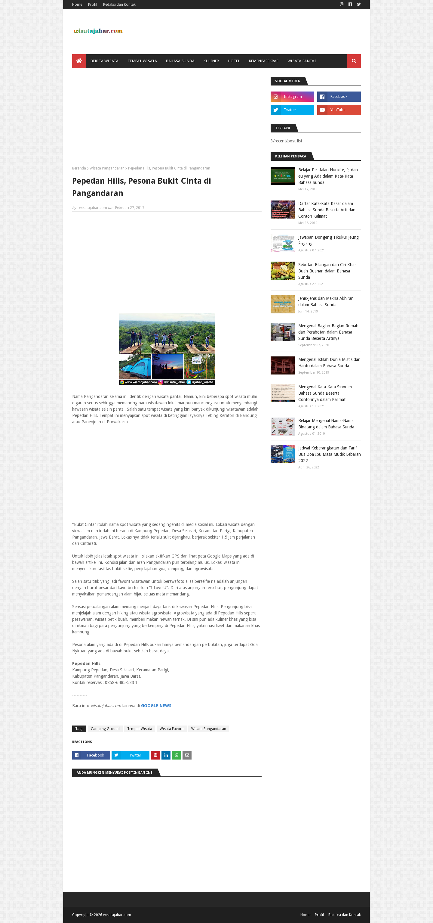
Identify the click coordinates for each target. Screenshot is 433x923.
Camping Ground (105, 729)
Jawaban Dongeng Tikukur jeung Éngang (328, 240)
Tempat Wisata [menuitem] (142, 61)
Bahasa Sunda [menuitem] (180, 61)
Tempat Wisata (139, 729)
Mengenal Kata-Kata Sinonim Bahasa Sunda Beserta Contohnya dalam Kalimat (325, 393)
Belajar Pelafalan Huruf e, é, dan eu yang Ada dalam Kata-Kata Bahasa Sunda (328, 176)
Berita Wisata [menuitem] (104, 61)
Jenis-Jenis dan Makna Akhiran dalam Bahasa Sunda (326, 301)
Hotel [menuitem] (234, 61)
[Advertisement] (167, 119)
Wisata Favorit (172, 729)
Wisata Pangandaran (107, 168)
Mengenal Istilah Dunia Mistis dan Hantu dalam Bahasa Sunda (329, 362)
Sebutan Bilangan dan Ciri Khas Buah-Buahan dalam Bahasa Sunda (327, 271)
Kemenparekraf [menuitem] (263, 61)
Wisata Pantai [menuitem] (301, 61)
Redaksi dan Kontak (119, 4)
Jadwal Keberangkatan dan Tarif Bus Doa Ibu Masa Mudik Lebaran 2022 (329, 454)
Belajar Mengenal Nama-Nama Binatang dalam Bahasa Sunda (326, 423)
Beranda (79, 168)
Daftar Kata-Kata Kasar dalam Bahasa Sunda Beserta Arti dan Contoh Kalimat (326, 210)
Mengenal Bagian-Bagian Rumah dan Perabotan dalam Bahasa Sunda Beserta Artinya (328, 332)
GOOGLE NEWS (156, 705)
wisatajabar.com (93, 208)
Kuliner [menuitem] (211, 61)
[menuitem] (79, 61)
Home (77, 4)
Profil (92, 4)
